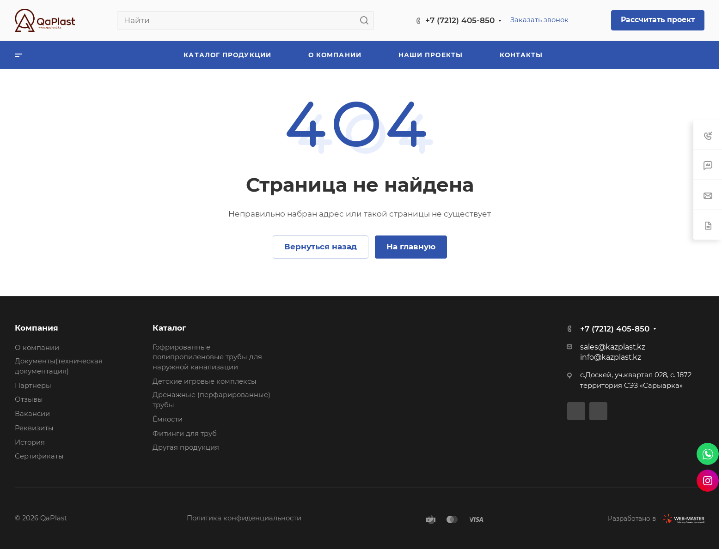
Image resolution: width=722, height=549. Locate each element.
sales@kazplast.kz (612, 347)
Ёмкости (168, 419)
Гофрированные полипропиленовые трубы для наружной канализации (207, 357)
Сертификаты (39, 456)
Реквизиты (34, 428)
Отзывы (29, 399)
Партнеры (33, 385)
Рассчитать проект (658, 19)
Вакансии (32, 414)
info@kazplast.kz (610, 357)
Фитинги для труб (185, 433)
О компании (37, 348)
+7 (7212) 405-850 (460, 20)
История (30, 442)
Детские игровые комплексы (205, 381)
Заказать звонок (539, 20)
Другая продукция (186, 447)
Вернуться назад (320, 246)
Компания (36, 327)
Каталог (169, 327)
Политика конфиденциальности (244, 518)
